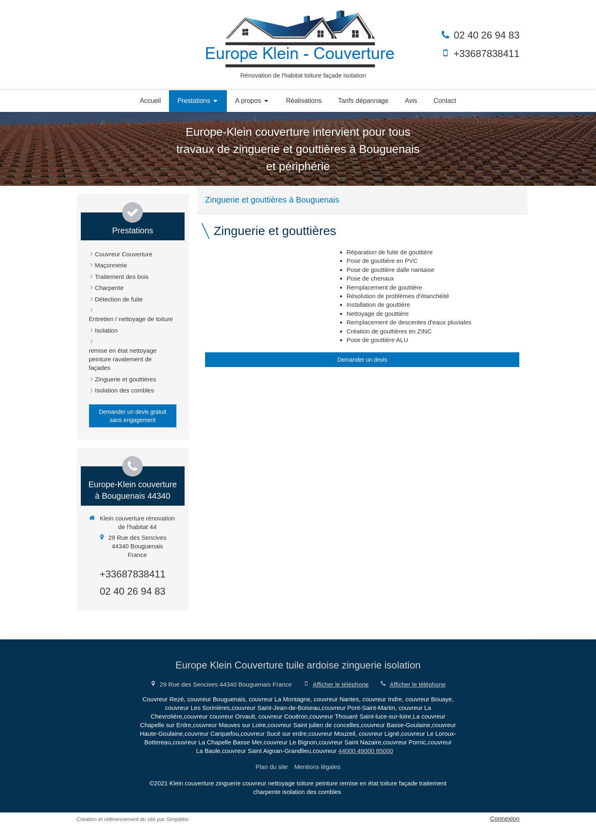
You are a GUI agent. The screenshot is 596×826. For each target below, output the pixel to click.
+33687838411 (487, 53)
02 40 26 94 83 (486, 35)
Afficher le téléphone (341, 684)
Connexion (505, 818)
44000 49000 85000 (365, 750)
